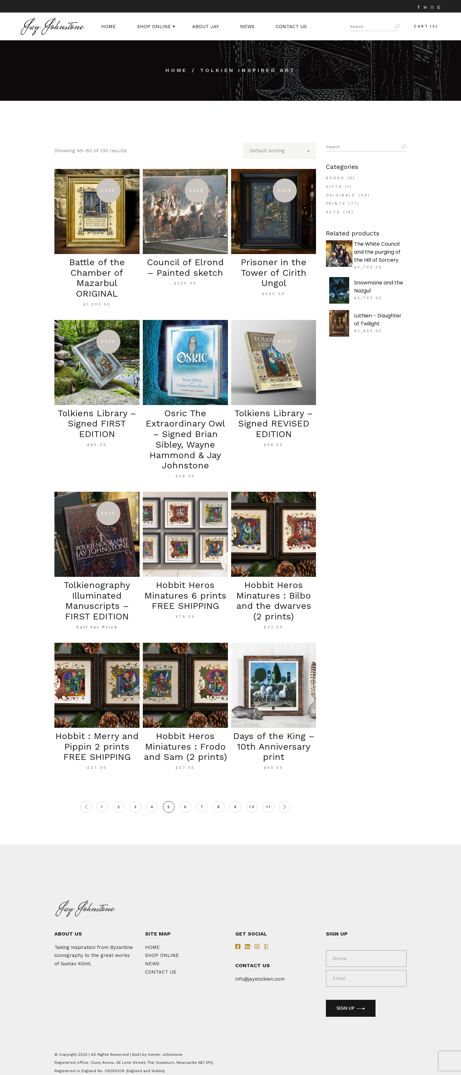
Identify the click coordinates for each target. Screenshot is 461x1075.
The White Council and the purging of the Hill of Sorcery (377, 252)
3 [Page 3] (136, 807)
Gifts (334, 187)
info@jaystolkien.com (260, 979)
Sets (333, 212)
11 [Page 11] (268, 807)
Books (335, 178)
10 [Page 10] (252, 807)
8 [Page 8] (219, 807)
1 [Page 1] (102, 807)
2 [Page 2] (119, 807)
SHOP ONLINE (162, 955)
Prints (336, 204)
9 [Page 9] (236, 807)
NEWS (152, 964)
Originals (341, 195)
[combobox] (279, 150)
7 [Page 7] (202, 807)
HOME (152, 947)
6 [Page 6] (186, 807)
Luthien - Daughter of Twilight (377, 319)
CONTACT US (160, 972)
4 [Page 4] (152, 807)
